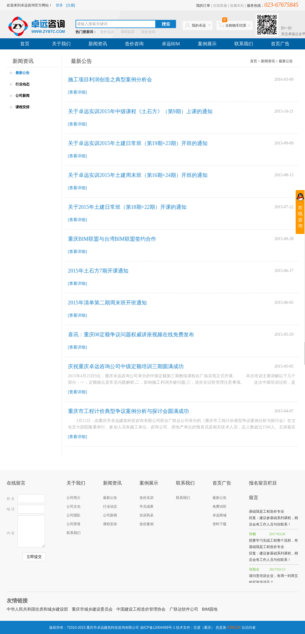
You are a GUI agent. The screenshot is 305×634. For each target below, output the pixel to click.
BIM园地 (209, 609)
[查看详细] (77, 92)
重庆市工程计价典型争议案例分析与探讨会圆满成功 (128, 411)
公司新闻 (22, 96)
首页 (24, 43)
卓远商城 (219, 515)
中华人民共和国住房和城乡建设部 (37, 609)
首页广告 (280, 43)
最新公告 (22, 73)
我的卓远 (199, 25)
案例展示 (207, 43)
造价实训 (107, 32)
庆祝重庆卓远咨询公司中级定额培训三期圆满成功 (126, 366)
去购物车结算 (234, 24)
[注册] (70, 5)
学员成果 (147, 506)
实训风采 (147, 515)
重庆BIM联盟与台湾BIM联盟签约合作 (112, 239)
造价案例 (147, 524)
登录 (59, 5)
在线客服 (220, 6)
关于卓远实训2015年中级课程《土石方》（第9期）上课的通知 (140, 111)
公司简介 (74, 498)
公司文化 (74, 506)
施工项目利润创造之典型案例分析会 (110, 79)
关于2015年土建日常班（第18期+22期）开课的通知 (127, 207)
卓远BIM (171, 43)
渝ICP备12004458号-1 (157, 628)
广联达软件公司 (184, 609)
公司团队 (74, 515)
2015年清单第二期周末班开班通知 (107, 303)
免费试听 (219, 506)
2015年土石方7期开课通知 (98, 271)
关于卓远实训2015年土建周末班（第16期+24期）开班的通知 (138, 175)
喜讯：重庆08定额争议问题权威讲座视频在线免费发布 (131, 334)
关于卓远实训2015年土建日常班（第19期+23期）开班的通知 (138, 143)
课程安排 (22, 107)
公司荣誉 (74, 524)
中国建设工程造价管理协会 (140, 609)
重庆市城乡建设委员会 (92, 609)
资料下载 (219, 524)
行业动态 (22, 84)
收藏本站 (237, 6)
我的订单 (203, 6)
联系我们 (243, 43)
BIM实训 (127, 32)
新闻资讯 (97, 43)
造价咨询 (148, 32)
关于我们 (61, 43)
